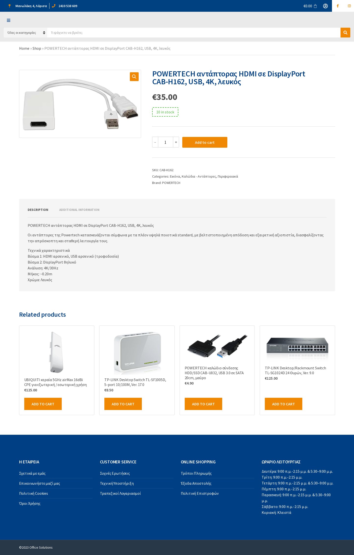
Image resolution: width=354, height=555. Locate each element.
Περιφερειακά (228, 176)
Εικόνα (175, 176)
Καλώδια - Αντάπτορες (199, 176)
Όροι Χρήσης (29, 503)
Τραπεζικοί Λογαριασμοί (120, 493)
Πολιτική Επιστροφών (200, 493)
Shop (37, 48)
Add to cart (205, 142)
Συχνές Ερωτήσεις (115, 473)
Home (24, 48)
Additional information (79, 210)
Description (38, 210)
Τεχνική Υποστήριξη (117, 483)
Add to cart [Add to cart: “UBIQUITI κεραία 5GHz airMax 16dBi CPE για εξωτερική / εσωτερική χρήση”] (43, 403)
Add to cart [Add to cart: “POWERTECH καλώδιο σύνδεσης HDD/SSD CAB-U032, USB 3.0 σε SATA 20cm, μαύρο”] (203, 403)
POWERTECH (171, 183)
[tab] (38, 209)
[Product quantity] (165, 142)
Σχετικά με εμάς (32, 473)
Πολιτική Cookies (33, 493)
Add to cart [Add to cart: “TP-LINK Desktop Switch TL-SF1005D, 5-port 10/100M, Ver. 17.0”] (123, 403)
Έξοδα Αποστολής (196, 483)
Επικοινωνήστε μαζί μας (39, 483)
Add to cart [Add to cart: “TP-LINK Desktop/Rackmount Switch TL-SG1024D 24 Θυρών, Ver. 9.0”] (283, 403)
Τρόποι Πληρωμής (196, 473)
